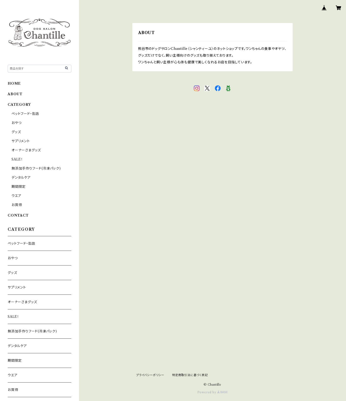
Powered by (212, 392)
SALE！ (17, 159)
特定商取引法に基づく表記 (190, 375)
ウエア (16, 196)
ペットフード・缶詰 (25, 114)
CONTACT (18, 215)
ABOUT (15, 94)
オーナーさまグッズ (26, 150)
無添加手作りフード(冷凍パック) (36, 168)
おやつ (16, 123)
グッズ (16, 132)
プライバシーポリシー (150, 375)
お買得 (16, 205)
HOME (14, 83)
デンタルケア (21, 177)
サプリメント (20, 141)
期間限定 (18, 186)
